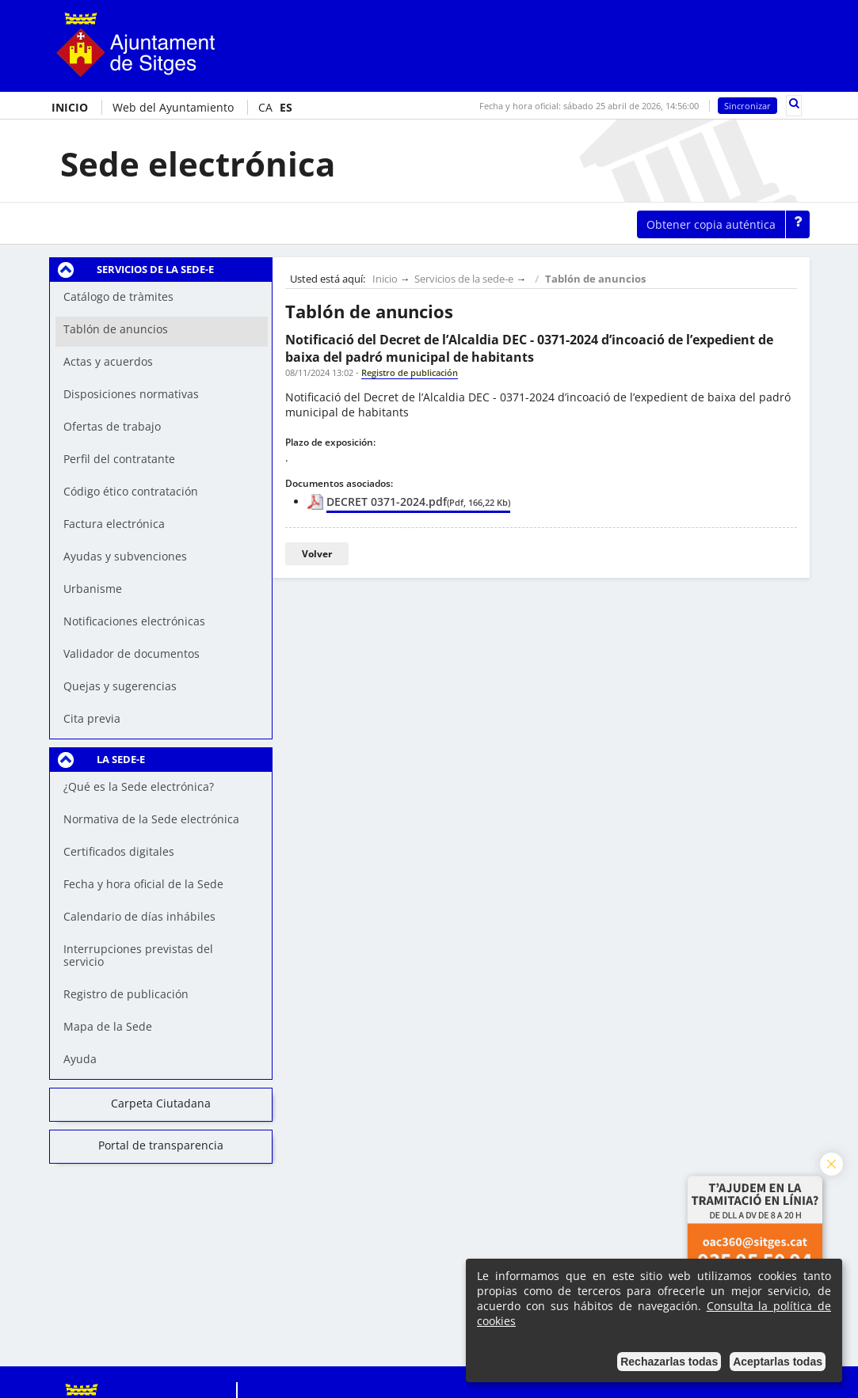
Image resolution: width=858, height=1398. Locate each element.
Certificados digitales (118, 851)
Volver (317, 553)
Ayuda (80, 1058)
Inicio (385, 279)
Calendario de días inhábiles (139, 916)
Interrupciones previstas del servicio (138, 955)
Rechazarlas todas (669, 1361)
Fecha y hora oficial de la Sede (143, 883)
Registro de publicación (126, 993)
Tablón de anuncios (595, 279)
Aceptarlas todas (777, 1361)
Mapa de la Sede (107, 1026)
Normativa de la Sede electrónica (151, 818)
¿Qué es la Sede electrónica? (138, 786)
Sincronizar (747, 106)
